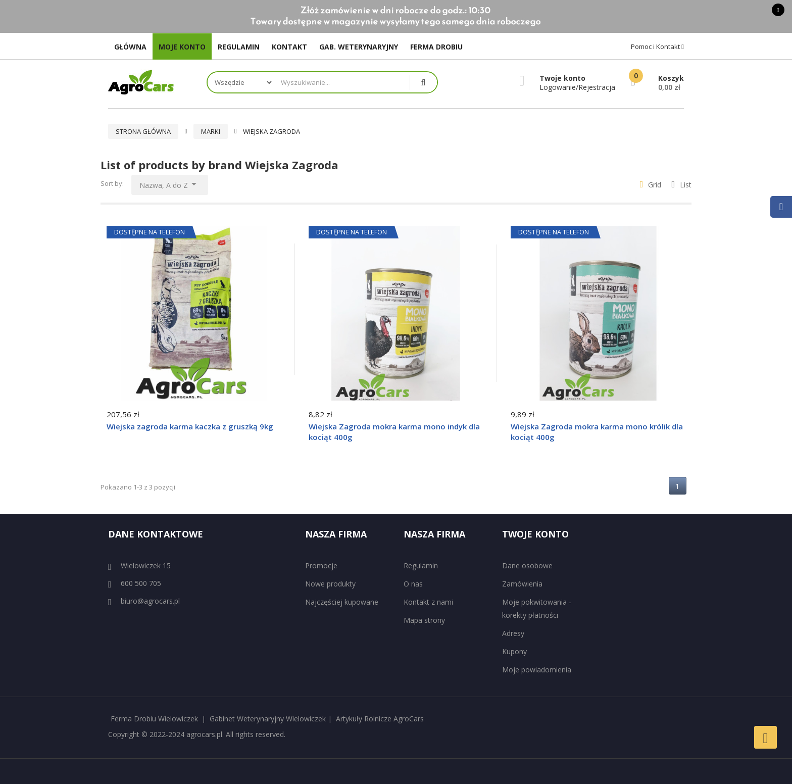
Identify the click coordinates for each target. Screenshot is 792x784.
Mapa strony (424, 620)
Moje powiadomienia (536, 669)
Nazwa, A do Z (169, 182)
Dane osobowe (527, 565)
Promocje (321, 565)
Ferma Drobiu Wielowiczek (154, 718)
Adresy (513, 633)
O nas (413, 584)
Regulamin (421, 565)
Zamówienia (522, 584)
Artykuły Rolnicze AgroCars (380, 718)
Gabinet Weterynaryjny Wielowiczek (268, 718)
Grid (651, 184)
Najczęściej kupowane (341, 602)
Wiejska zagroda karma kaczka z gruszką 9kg (190, 426)
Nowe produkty (330, 584)
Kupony (514, 651)
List (681, 184)
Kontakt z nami (428, 602)
